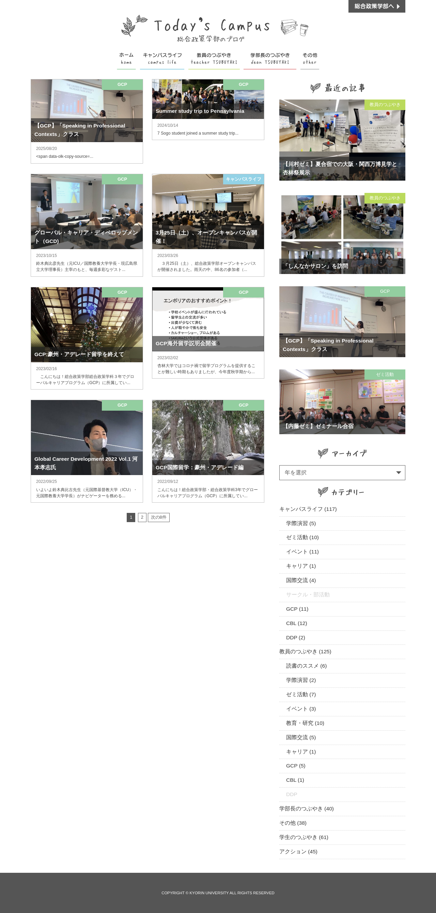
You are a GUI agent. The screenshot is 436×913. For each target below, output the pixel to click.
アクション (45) (298, 851)
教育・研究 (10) (305, 723)
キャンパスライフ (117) (308, 509)
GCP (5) (296, 766)
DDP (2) (295, 637)
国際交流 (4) (301, 580)
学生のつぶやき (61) (303, 837)
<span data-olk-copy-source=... (64, 156)
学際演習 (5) (301, 523)
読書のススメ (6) (306, 666)
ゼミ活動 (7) (301, 694)
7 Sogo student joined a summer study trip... (197, 133)
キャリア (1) (301, 566)
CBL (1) (295, 780)
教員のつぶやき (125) (305, 651)
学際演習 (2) (301, 680)
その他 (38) (293, 823)
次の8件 (159, 517)
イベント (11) (302, 551)
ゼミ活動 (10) (302, 537)
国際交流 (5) (301, 737)
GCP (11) (297, 609)
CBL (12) (296, 623)
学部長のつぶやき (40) (306, 808)
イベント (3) (301, 709)
